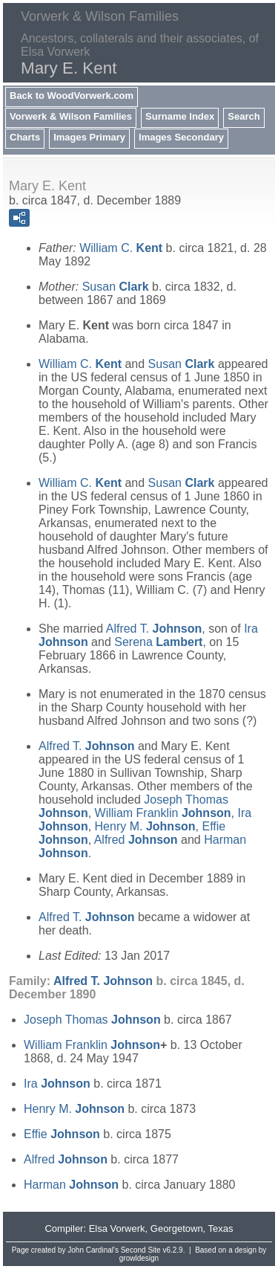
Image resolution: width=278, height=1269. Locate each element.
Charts (25, 137)
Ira (57, 1083)
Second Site (141, 1250)
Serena (158, 642)
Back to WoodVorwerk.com (71, 95)
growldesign (139, 1258)
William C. (120, 248)
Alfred (136, 839)
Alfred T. (154, 628)
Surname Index (179, 116)
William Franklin (163, 813)
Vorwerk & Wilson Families (71, 116)
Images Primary (89, 137)
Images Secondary (181, 137)
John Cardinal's (93, 1250)
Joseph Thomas (92, 1019)
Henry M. (145, 826)
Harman (71, 1184)
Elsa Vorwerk (117, 1228)
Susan (115, 286)
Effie (62, 1134)
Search (243, 116)
